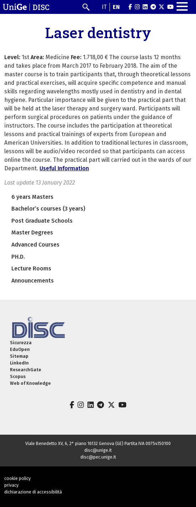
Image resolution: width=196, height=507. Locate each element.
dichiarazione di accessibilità (33, 492)
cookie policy (17, 478)
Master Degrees (32, 232)
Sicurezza (21, 342)
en (116, 7)
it (104, 7)
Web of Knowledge (30, 383)
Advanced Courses (35, 244)
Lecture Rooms (31, 268)
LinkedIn (19, 363)
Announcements (32, 280)
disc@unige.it (98, 450)
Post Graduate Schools (42, 220)
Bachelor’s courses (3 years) (48, 208)
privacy (11, 485)
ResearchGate (25, 369)
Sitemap (19, 356)
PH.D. (18, 256)
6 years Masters (32, 196)
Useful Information (64, 168)
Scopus (18, 376)
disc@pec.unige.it (98, 457)
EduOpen (20, 349)
